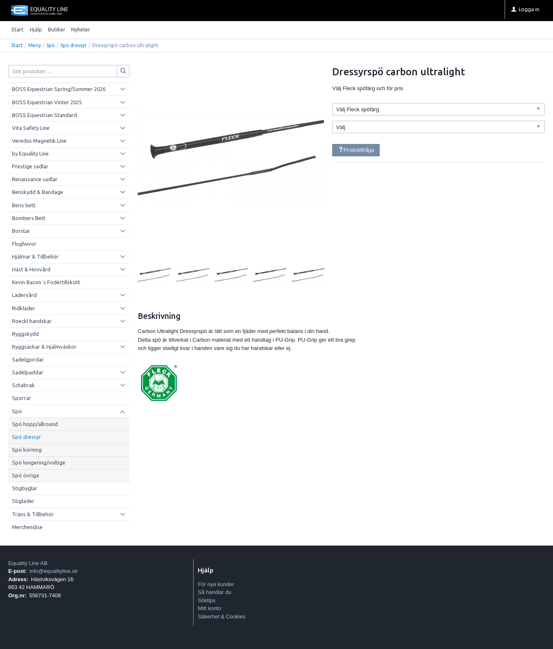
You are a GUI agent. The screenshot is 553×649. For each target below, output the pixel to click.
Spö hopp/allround (35, 424)
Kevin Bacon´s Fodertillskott (46, 282)
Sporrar (21, 398)
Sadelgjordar (28, 359)
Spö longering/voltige (38, 462)
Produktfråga (356, 150)
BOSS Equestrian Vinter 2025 (47, 102)
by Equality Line (30, 153)
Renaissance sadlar (34, 179)
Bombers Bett (28, 218)
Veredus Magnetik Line (39, 141)
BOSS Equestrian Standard (44, 115)
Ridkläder (23, 308)
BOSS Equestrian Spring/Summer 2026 (58, 89)
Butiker (56, 29)
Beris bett (24, 205)
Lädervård (24, 295)
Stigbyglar (24, 488)
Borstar (21, 231)
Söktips (206, 600)
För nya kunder (216, 584)
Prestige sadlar (30, 166)
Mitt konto (209, 608)
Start (17, 29)
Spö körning (27, 450)
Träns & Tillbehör (33, 514)
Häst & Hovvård (31, 269)
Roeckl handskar (32, 321)
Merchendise (27, 527)
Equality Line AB (28, 563)
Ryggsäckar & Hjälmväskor (44, 347)
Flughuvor (24, 244)
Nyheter (80, 29)
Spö (50, 45)
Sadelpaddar (27, 372)
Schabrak (23, 385)
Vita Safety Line (31, 128)
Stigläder (23, 501)
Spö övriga (25, 475)
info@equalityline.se (53, 571)
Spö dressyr (73, 45)
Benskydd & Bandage (37, 192)
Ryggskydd (25, 334)
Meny (34, 45)
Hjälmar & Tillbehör (35, 256)
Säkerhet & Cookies (221, 616)
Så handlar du (214, 592)
